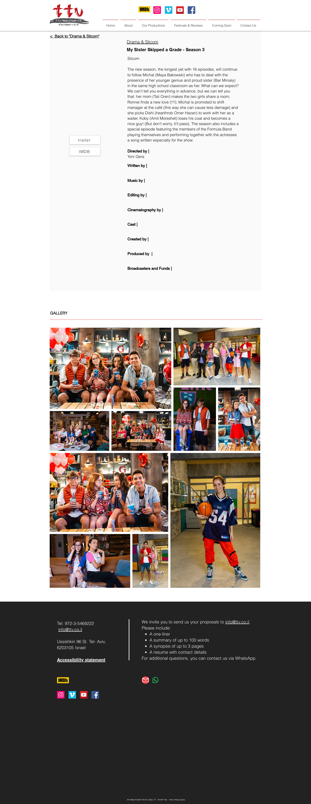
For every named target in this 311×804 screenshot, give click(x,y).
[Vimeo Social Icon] (168, 10)
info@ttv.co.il (70, 629)
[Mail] (145, 680)
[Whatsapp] (155, 680)
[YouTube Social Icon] (180, 10)
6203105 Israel (71, 647)
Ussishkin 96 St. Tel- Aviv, (81, 641)
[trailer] (85, 140)
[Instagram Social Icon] (157, 10)
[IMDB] (85, 151)
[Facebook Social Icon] (191, 10)
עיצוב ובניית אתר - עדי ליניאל (171, 799)
